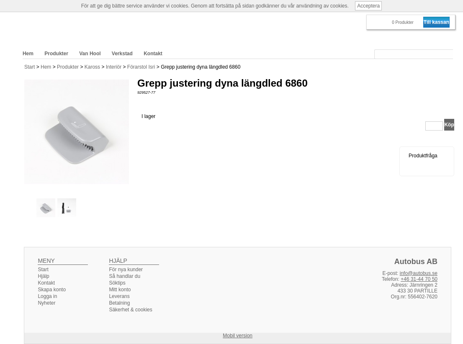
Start (29, 67)
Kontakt (153, 53)
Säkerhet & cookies (130, 310)
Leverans (119, 296)
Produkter (68, 67)
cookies (179, 6)
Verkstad (122, 53)
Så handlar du (124, 276)
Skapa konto (52, 290)
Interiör (114, 67)
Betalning (119, 303)
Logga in (47, 296)
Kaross (93, 67)
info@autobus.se (418, 273)
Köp (449, 125)
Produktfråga (423, 156)
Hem (47, 67)
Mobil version (237, 336)
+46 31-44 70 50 (419, 279)
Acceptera (368, 6)
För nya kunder (126, 269)
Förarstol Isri (142, 67)
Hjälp (43, 276)
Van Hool (89, 53)
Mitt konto (120, 290)
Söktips (117, 283)
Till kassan (436, 22)
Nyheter (46, 303)
